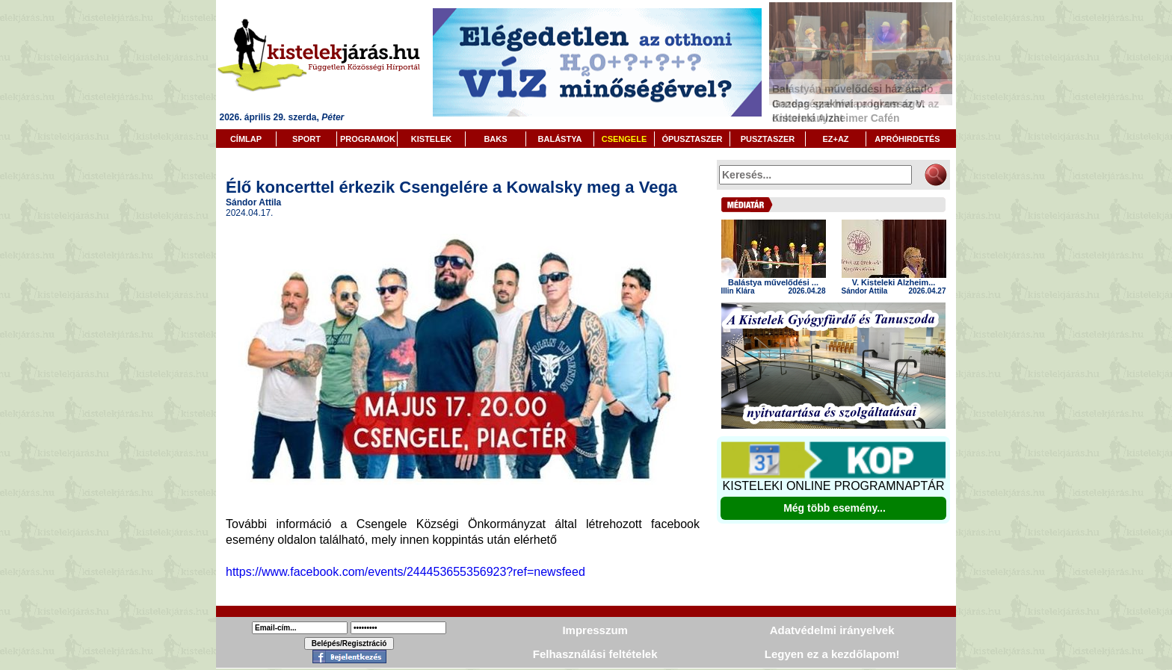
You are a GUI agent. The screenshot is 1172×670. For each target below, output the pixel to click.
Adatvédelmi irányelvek (832, 630)
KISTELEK (431, 138)
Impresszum (595, 630)
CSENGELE (624, 138)
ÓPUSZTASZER (691, 138)
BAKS (495, 138)
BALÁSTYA (560, 138)
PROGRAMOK (367, 138)
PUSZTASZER (768, 138)
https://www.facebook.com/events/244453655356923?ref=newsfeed (405, 571)
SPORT (306, 138)
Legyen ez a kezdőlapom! (832, 654)
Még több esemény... (834, 508)
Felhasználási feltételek (595, 654)
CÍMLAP (246, 138)
